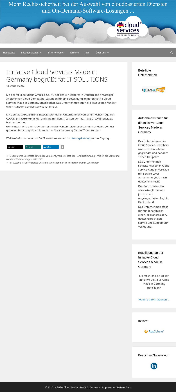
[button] (15, 147)
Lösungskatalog (33, 52)
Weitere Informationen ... (153, 299)
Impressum (108, 387)
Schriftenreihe (55, 52)
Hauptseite (9, 52)
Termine (74, 52)
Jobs (87, 52)
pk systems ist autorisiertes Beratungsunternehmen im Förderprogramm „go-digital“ (54, 162)
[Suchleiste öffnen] (171, 52)
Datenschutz (124, 387)
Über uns (104, 52)
